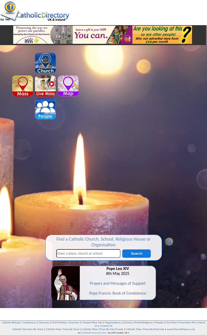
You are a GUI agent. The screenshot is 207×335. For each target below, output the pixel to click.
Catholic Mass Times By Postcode (145, 329)
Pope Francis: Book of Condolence (117, 293)
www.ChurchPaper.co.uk (181, 329)
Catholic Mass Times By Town (62, 329)
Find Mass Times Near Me (180, 322)
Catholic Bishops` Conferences (19, 322)
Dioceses (44, 322)
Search (136, 253)
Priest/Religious (143, 322)
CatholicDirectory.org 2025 (93, 332)
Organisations (112, 322)
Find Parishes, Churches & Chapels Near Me (77, 322)
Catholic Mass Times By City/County (103, 329)
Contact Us (106, 325)
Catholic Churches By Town (27, 329)
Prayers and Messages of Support (118, 283)
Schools (127, 322)
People (159, 322)
